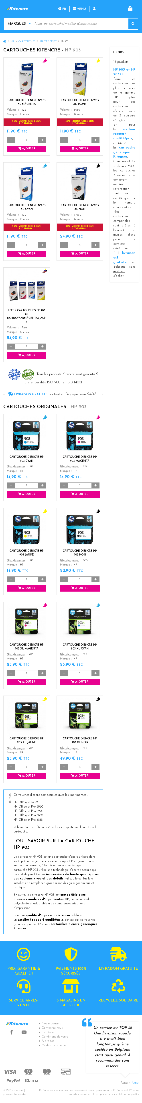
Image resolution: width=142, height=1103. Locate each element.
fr (62, 9)
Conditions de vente (55, 1036)
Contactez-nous (52, 1028)
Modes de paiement (55, 1045)
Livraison (48, 1032)
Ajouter (26, 148)
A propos (48, 1041)
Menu (79, 9)
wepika (22, 1094)
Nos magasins (51, 1023)
